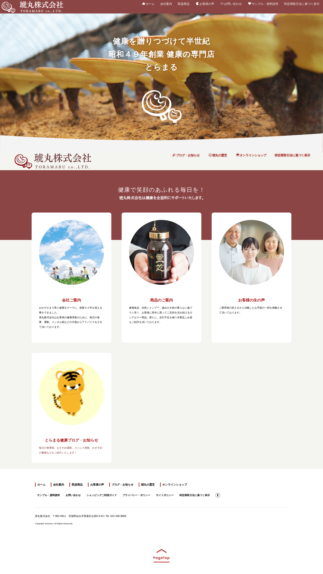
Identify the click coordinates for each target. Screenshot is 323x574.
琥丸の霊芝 (218, 155)
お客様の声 (205, 3)
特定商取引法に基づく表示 (301, 3)
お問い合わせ (231, 3)
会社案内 (166, 3)
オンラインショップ (251, 155)
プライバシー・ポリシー (136, 494)
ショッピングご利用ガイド (101, 494)
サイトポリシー (165, 494)
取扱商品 (184, 3)
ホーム (148, 3)
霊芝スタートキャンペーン (256, 495)
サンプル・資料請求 (263, 3)
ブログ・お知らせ (186, 155)
